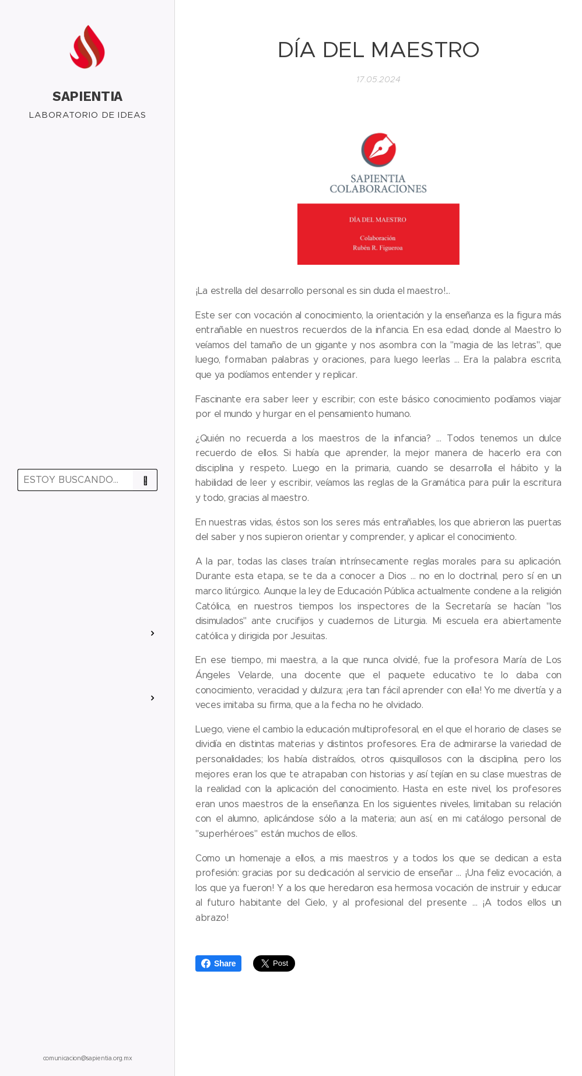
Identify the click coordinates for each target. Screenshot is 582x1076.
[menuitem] (87, 534)
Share (218, 963)
